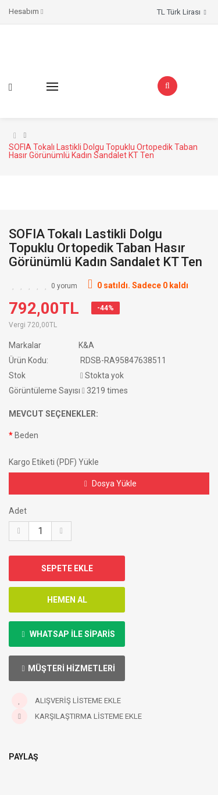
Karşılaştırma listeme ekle (77, 716)
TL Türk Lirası (181, 12)
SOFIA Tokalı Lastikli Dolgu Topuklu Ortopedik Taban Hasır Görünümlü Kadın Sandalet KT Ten (103, 151)
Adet (18, 510)
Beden (26, 435)
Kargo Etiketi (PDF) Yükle (54, 462)
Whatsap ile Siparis (68, 634)
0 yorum (64, 286)
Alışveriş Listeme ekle (66, 700)
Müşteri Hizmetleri (68, 668)
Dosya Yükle (110, 483)
